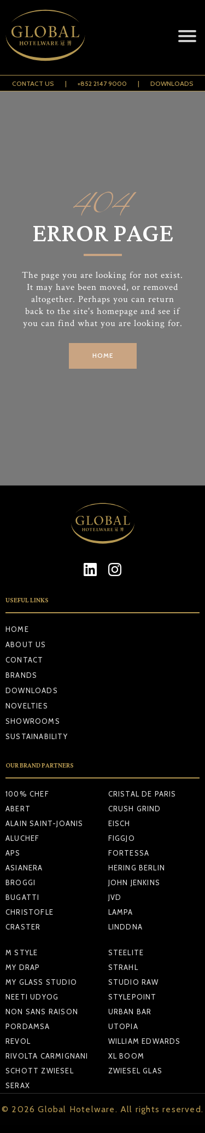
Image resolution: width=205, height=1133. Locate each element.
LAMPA (120, 912)
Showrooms (32, 721)
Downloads (172, 83)
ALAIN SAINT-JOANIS (44, 823)
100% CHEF (27, 793)
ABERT (18, 808)
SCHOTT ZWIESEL (39, 1070)
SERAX (17, 1085)
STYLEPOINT (132, 996)
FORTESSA (129, 853)
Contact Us (33, 83)
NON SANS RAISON (41, 1011)
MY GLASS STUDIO (41, 982)
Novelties (26, 705)
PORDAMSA (27, 1026)
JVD (115, 897)
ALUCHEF (22, 838)
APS (13, 853)
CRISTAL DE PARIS (142, 793)
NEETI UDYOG (31, 996)
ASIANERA (24, 867)
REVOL (18, 1041)
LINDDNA (125, 926)
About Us (25, 644)
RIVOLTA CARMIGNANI (47, 1055)
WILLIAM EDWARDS (144, 1041)
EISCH (119, 823)
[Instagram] (115, 569)
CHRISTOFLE (29, 912)
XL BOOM (126, 1055)
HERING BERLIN (137, 867)
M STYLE (21, 952)
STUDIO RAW (133, 982)
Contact (24, 659)
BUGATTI (22, 897)
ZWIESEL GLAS (135, 1070)
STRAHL (123, 967)
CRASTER (22, 926)
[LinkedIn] (90, 569)
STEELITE (126, 952)
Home (17, 629)
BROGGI (20, 882)
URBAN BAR (130, 1011)
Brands (21, 675)
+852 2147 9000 (102, 83)
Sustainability (36, 736)
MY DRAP (22, 967)
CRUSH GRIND (134, 808)
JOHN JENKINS (134, 882)
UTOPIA (123, 1026)
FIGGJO (121, 838)
